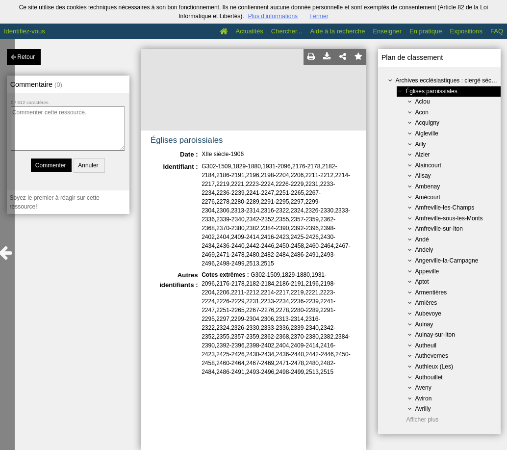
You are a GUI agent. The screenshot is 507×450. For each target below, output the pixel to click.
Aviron (423, 398)
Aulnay (424, 324)
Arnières (426, 302)
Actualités (249, 31)
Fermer (319, 16)
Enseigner (387, 31)
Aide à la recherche (337, 31)
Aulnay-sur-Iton (435, 334)
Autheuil (425, 345)
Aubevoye (428, 313)
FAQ (496, 31)
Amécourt (427, 197)
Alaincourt (428, 165)
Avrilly (423, 408)
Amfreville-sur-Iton (439, 228)
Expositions (466, 31)
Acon (422, 112)
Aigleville (426, 133)
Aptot (422, 281)
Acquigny (427, 122)
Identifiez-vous (24, 31)
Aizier (422, 154)
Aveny (423, 387)
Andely (424, 249)
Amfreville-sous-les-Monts (449, 218)
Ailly (420, 144)
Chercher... (287, 31)
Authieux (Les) (434, 366)
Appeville (427, 271)
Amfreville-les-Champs (445, 207)
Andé (422, 239)
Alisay (423, 175)
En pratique (425, 31)
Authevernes (431, 355)
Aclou (422, 101)
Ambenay (427, 186)
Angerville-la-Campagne (447, 260)
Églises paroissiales (431, 91)
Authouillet (429, 377)
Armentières (431, 292)
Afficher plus (422, 419)
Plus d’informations (273, 16)
